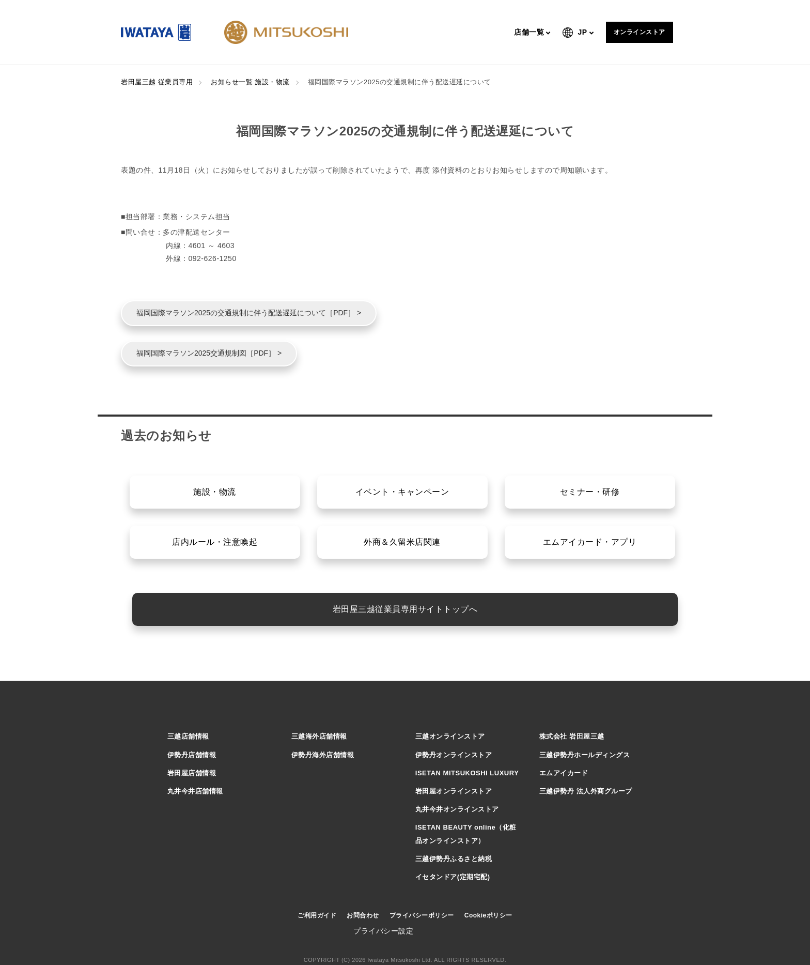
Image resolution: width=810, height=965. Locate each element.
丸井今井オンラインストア (457, 809)
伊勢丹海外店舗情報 (322, 755)
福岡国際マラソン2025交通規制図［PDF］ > (209, 353)
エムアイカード (563, 773)
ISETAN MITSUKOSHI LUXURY (467, 773)
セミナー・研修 (590, 491)
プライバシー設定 (383, 931)
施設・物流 (214, 491)
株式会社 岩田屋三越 (571, 736)
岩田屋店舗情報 (191, 773)
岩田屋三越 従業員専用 (157, 82)
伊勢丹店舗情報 (191, 755)
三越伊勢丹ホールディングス (584, 755)
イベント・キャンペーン (402, 491)
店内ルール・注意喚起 (214, 542)
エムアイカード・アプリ (590, 542)
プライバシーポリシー (422, 915)
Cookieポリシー (488, 915)
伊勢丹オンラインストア (453, 755)
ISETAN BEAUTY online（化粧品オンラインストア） (466, 833)
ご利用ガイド (317, 915)
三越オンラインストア (450, 736)
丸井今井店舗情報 (195, 791)
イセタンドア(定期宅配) (452, 877)
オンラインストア (639, 32)
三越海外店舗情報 (319, 736)
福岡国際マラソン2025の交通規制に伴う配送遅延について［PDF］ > (248, 313)
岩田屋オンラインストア (453, 791)
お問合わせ (363, 915)
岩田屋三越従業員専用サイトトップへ (405, 609)
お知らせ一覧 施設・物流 (250, 82)
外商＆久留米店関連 (402, 542)
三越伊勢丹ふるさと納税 (453, 859)
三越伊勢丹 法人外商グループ (585, 791)
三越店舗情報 (188, 736)
